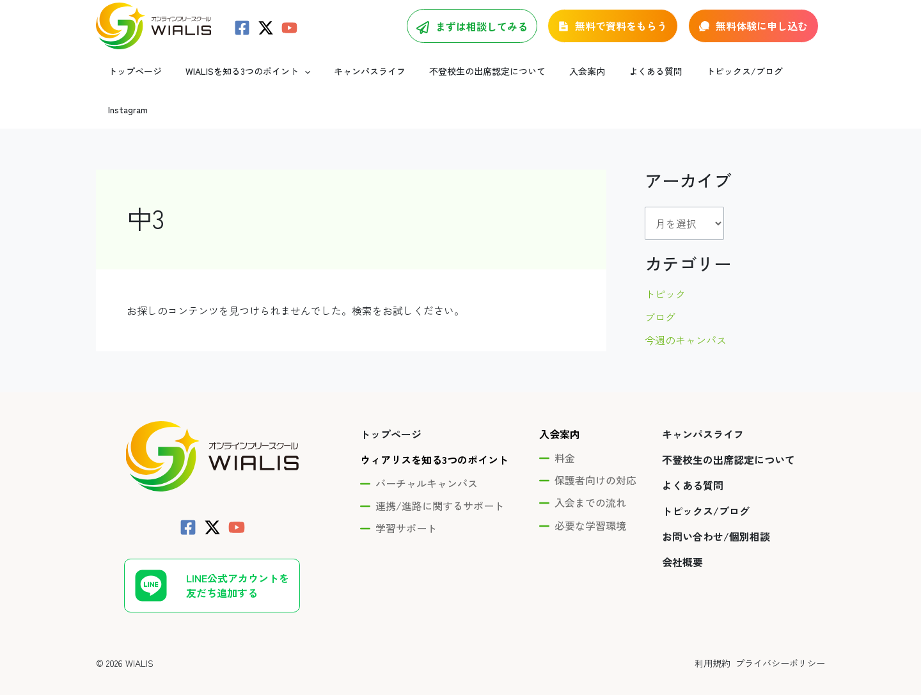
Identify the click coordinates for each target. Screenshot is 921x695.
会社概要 (682, 539)
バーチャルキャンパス (426, 460)
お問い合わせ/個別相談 (716, 514)
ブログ (660, 293)
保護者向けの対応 (595, 457)
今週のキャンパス (686, 316)
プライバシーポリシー (780, 640)
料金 (565, 435)
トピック (665, 270)
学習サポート (406, 505)
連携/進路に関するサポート (439, 483)
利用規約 (709, 640)
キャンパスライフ (703, 411)
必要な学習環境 (590, 502)
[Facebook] (242, 36)
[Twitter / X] (266, 36)
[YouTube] (289, 36)
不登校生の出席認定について (728, 437)
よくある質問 (692, 462)
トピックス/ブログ (706, 488)
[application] (302, 86)
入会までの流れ (590, 480)
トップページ (390, 411)
